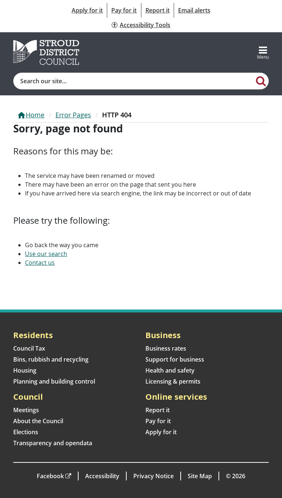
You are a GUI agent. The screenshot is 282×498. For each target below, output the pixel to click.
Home (35, 114)
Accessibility (102, 476)
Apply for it (87, 10)
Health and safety (170, 370)
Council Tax (29, 348)
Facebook (50, 476)
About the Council (38, 421)
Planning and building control (54, 381)
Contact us (40, 263)
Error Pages (73, 114)
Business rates (165, 348)
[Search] (261, 80)
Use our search (46, 254)
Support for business (174, 359)
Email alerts (194, 10)
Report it (157, 10)
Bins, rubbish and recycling (50, 359)
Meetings (26, 410)
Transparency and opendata (52, 443)
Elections (25, 432)
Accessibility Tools (145, 25)
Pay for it (124, 10)
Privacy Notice (153, 476)
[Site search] (134, 81)
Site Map (200, 476)
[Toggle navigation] (263, 52)
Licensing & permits (172, 381)
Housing (24, 370)
